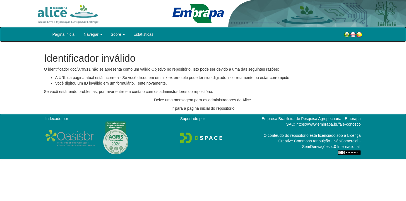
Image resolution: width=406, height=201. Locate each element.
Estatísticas (143, 34)
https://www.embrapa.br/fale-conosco (328, 124)
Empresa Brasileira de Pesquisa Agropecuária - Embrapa (311, 118)
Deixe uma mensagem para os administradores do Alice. (203, 100)
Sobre (118, 34)
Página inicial (64, 34)
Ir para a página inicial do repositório (203, 108)
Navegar (93, 34)
